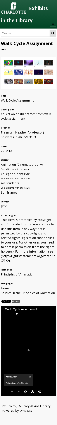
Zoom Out (19, 392)
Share (39, 392)
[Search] (25, 33)
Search (53, 33)
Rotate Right (25, 392)
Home (5, 288)
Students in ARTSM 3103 (18, 137)
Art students (10, 183)
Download (32, 392)
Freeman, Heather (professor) (22, 132)
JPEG (4, 206)
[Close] (30, 377)
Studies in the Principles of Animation (28, 293)
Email (16, 301)
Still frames (9, 192)
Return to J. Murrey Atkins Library (26, 406)
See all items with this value (15, 169)
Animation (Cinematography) (22, 164)
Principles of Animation (18, 274)
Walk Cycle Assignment (17, 100)
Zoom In (12, 392)
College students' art (16, 174)
